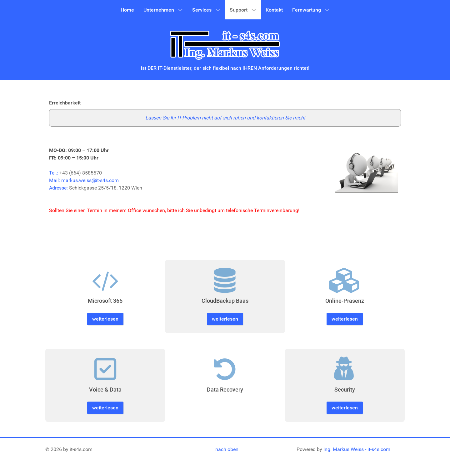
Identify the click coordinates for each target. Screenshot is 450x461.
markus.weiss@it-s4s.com (90, 180)
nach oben (226, 449)
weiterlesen (105, 319)
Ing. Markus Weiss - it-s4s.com (356, 449)
